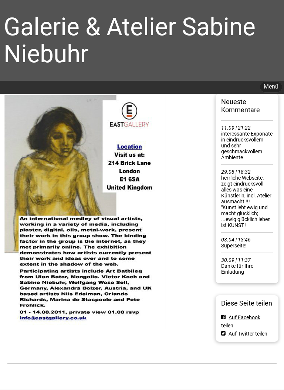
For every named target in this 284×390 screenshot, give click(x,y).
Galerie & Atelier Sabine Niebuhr (130, 40)
